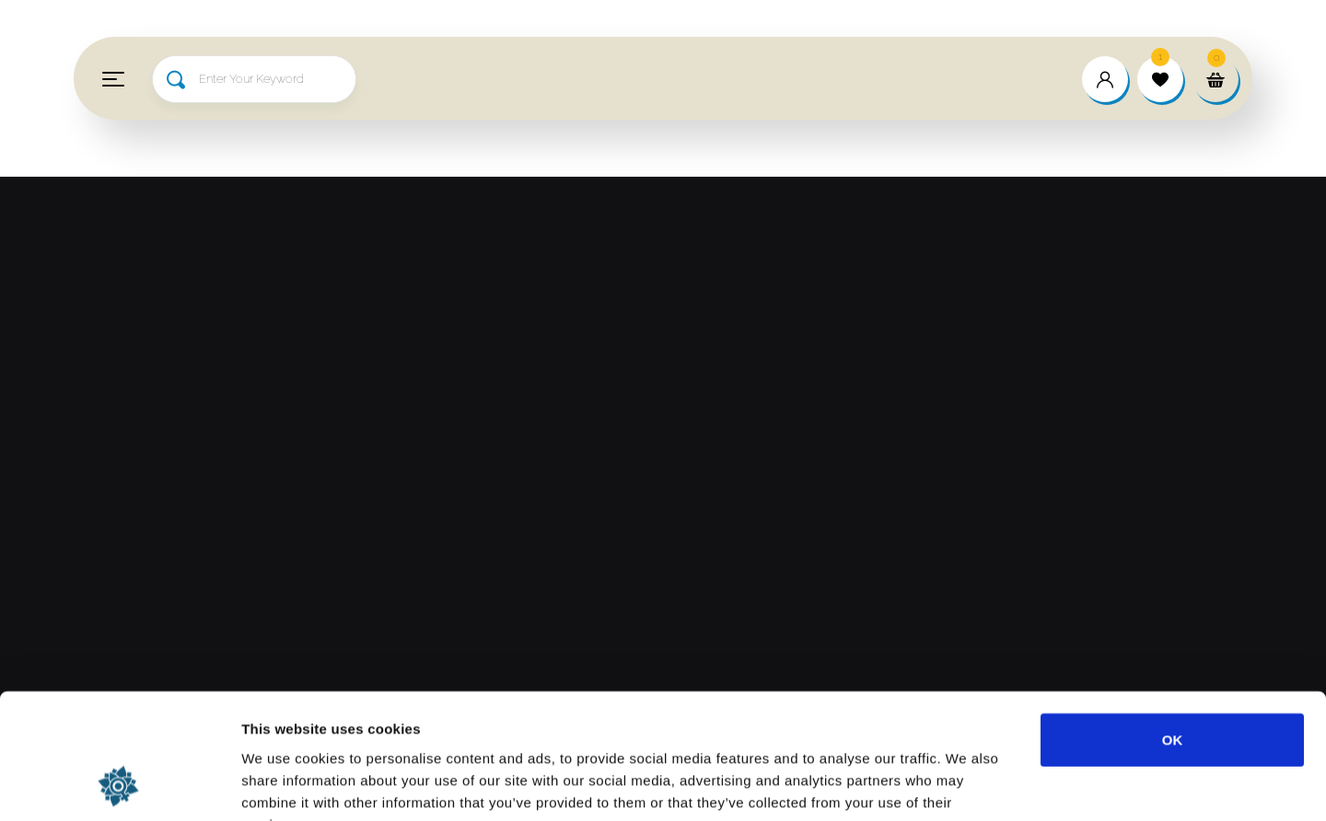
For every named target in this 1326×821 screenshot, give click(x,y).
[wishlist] (1160, 79)
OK (1172, 625)
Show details (966, 784)
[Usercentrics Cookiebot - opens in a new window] (119, 785)
